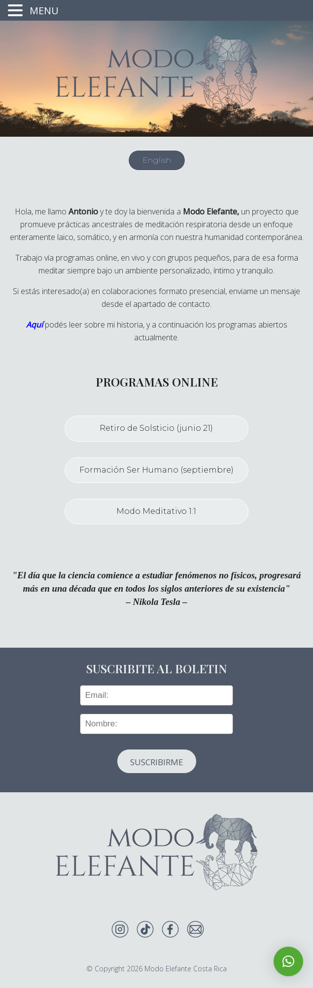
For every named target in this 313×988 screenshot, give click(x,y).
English (156, 160)
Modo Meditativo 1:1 (156, 511)
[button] (288, 961)
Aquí (34, 324)
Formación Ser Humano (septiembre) (156, 470)
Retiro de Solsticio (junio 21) (156, 428)
